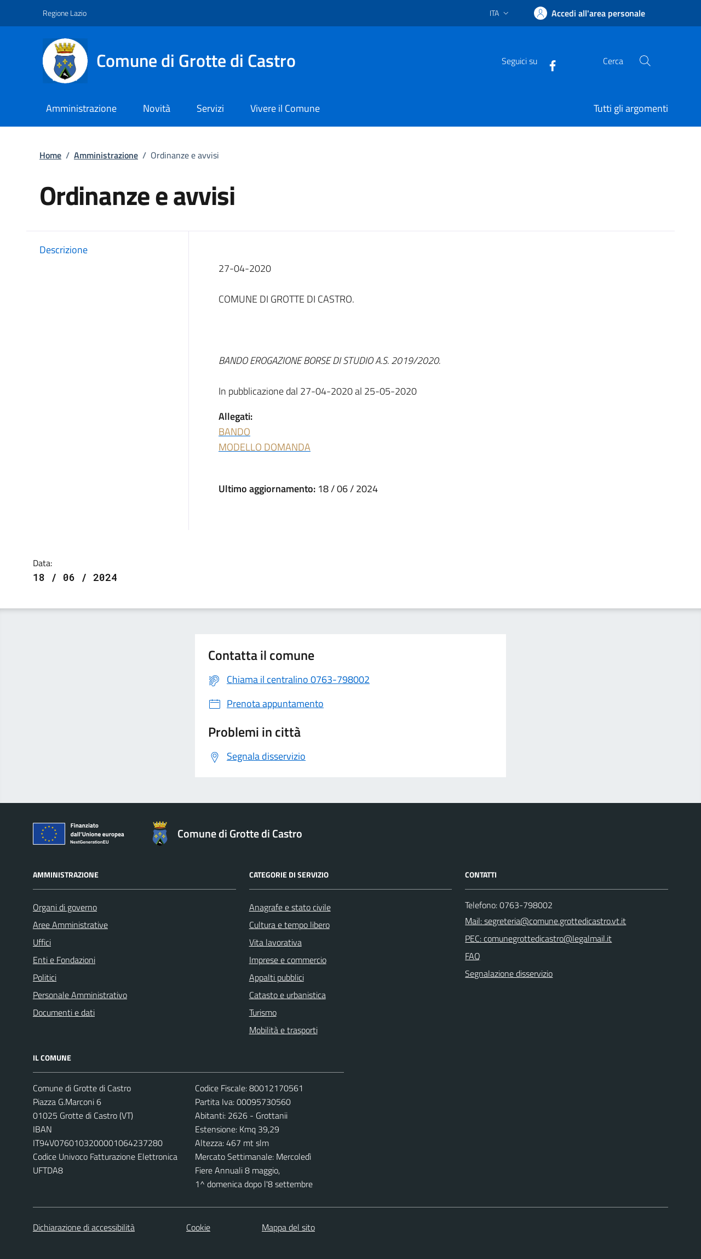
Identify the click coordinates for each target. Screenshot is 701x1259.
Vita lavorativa (275, 942)
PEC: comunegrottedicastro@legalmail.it (538, 938)
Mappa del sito (288, 1227)
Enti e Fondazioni (64, 959)
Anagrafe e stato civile (290, 907)
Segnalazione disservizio (509, 973)
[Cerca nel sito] (645, 61)
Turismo (263, 1012)
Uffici (42, 942)
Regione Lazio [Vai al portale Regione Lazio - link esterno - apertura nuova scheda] (65, 13)
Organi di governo (65, 907)
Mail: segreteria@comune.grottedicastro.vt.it (545, 920)
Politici (44, 977)
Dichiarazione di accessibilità (84, 1227)
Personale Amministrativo (80, 994)
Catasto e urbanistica (287, 994)
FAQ (472, 955)
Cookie (198, 1227)
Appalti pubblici (276, 977)
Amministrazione (106, 155)
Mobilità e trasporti (283, 1029)
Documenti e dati (64, 1012)
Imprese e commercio (287, 959)
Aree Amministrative (70, 924)
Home (50, 155)
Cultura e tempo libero (289, 924)
